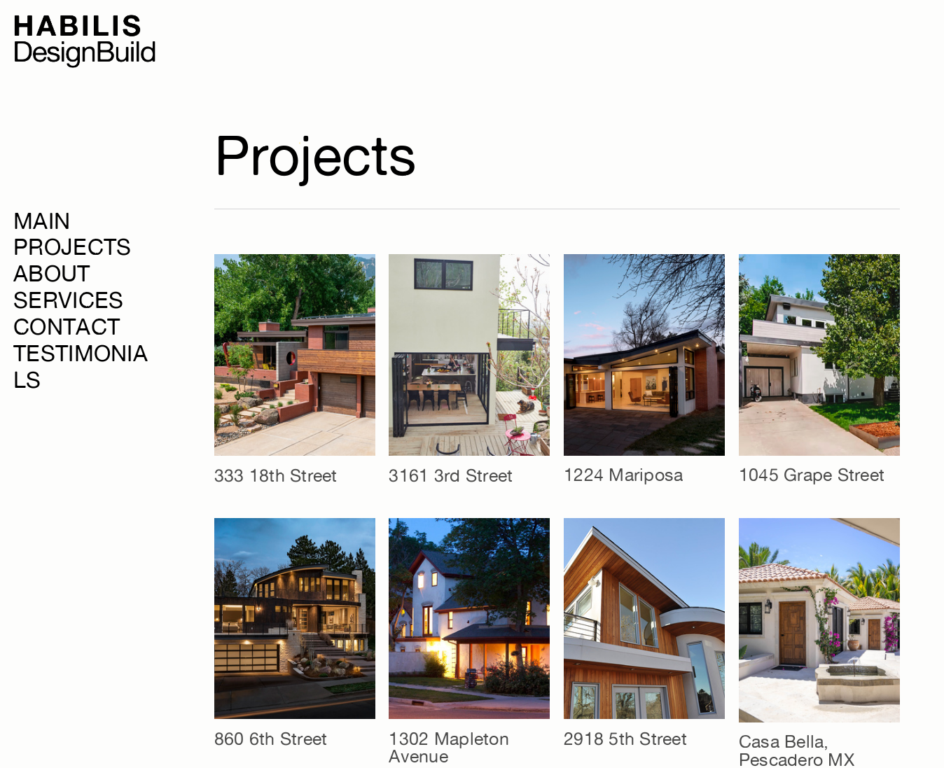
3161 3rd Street (451, 475)
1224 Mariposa (623, 474)
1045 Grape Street (811, 474)
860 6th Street (271, 738)
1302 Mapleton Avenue (448, 747)
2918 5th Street (625, 738)
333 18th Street (276, 475)
